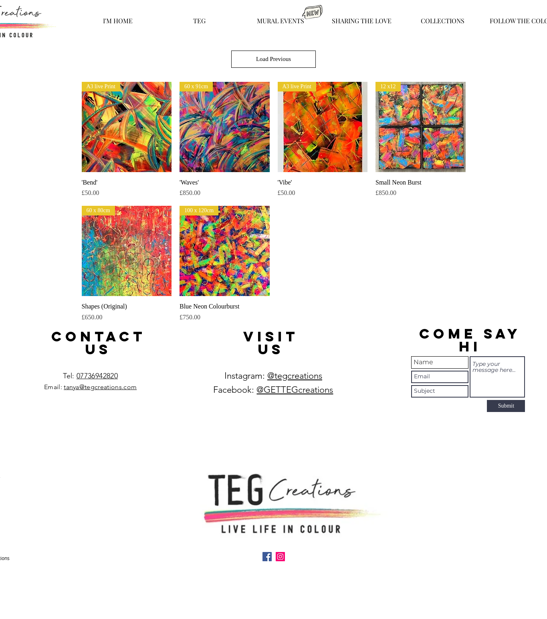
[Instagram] (280, 556)
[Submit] (506, 406)
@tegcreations (294, 375)
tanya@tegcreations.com (100, 387)
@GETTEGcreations (294, 389)
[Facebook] (267, 556)
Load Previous (273, 59)
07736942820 (97, 375)
